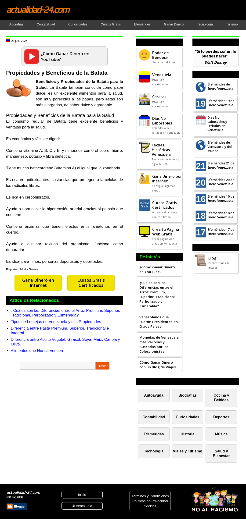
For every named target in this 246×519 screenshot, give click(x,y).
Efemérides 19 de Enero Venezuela (220, 103)
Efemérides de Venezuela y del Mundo (219, 146)
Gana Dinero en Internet (38, 282)
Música (221, 434)
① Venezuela (82, 506)
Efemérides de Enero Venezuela (220, 86)
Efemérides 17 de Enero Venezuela (220, 231)
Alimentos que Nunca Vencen (37, 350)
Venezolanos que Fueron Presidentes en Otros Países (158, 322)
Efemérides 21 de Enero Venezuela (220, 165)
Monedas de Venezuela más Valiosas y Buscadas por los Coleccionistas (159, 344)
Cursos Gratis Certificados (91, 282)
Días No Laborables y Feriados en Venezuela (217, 123)
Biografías (187, 395)
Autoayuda (153, 395)
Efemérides (154, 434)
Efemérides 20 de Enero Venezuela (220, 182)
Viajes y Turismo (187, 451)
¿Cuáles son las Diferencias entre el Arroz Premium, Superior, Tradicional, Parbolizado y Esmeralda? (65, 312)
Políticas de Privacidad (150, 501)
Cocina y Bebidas (221, 397)
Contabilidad (153, 417)
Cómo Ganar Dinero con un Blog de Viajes (157, 364)
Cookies (150, 506)
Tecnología (153, 451)
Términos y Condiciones (150, 496)
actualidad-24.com (37, 9)
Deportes (221, 417)
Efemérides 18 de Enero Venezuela (220, 215)
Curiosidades (187, 417)
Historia (187, 434)
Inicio (82, 495)
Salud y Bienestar (29, 269)
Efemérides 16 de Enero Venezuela (220, 198)
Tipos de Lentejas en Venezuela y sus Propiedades (56, 322)
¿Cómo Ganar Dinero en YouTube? (157, 269)
